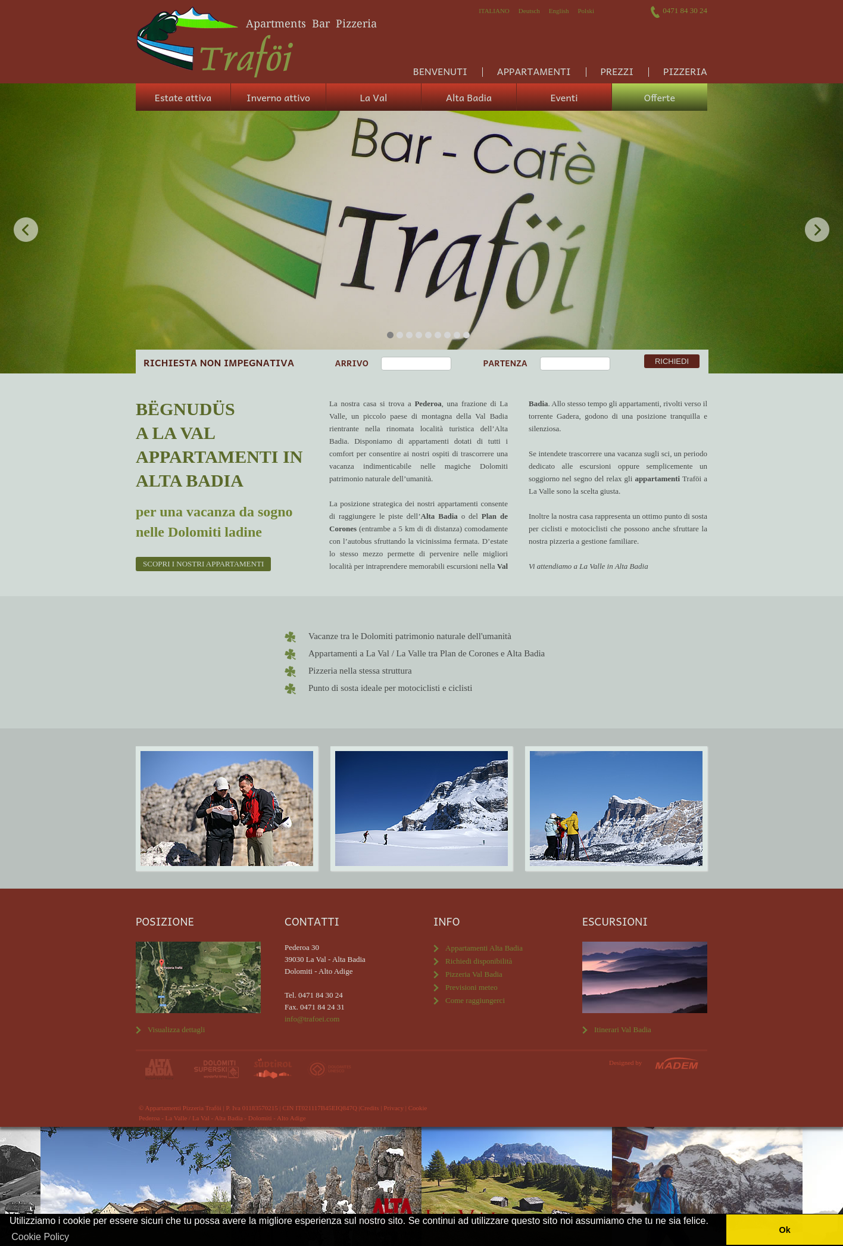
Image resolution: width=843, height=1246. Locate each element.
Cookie (417, 1107)
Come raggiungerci (475, 1000)
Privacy (393, 1107)
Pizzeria (685, 71)
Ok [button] (784, 1230)
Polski (585, 10)
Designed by (625, 1062)
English (559, 10)
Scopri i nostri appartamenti (203, 563)
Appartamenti (534, 71)
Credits (369, 1107)
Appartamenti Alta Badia (484, 947)
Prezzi (617, 71)
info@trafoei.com (312, 1018)
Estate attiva (183, 97)
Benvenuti (440, 71)
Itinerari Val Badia (622, 1029)
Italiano (494, 10)
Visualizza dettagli (176, 1029)
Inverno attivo (278, 97)
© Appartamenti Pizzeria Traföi (180, 1107)
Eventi (563, 97)
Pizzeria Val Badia (473, 974)
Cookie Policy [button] (40, 1237)
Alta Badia (469, 97)
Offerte (659, 97)
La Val (374, 97)
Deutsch (529, 10)
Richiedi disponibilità (478, 961)
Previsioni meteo (471, 987)
